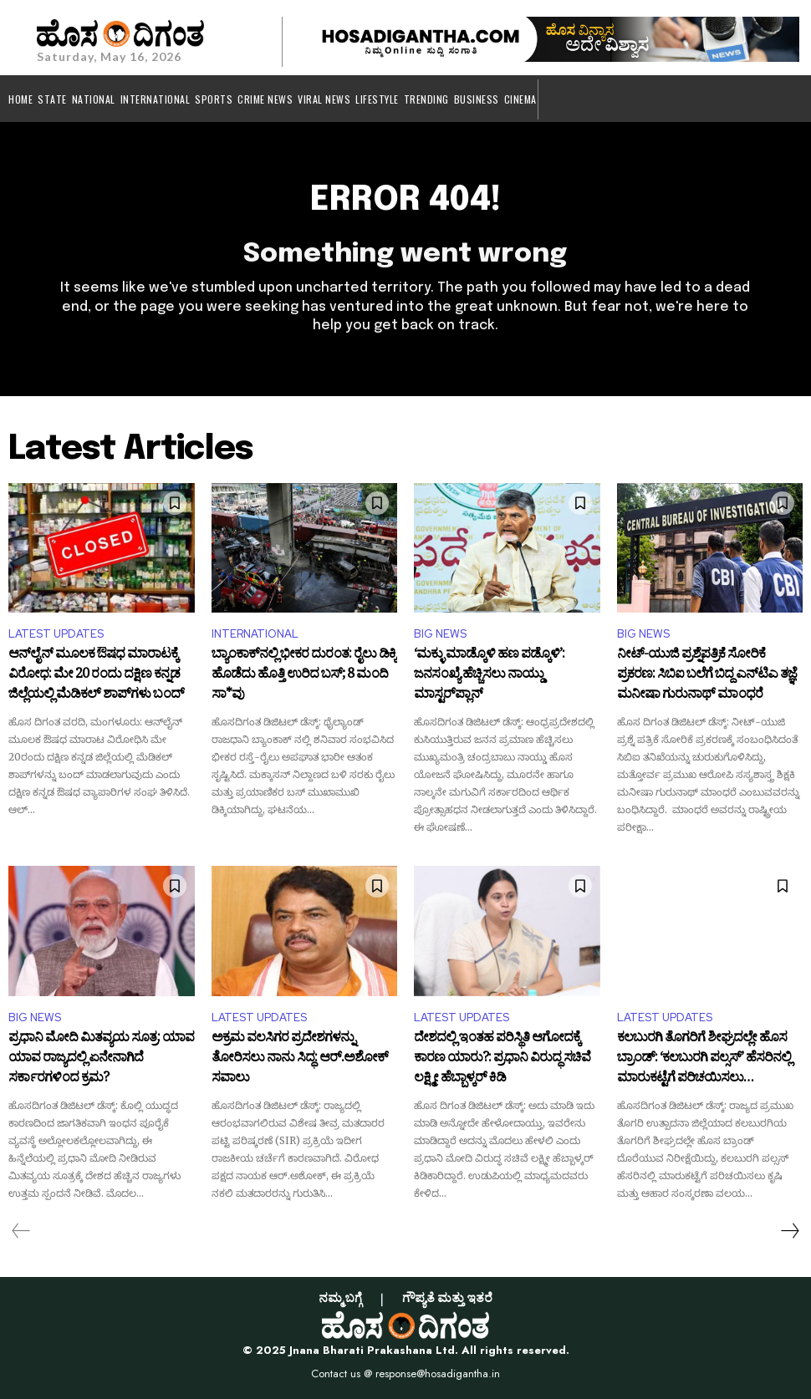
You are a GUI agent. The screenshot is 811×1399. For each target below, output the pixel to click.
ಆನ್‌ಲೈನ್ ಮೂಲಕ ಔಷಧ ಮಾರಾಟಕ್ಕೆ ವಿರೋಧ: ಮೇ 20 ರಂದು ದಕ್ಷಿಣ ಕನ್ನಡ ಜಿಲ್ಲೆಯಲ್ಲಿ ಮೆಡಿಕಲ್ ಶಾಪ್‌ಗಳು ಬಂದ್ (96, 676)
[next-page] (789, 1231)
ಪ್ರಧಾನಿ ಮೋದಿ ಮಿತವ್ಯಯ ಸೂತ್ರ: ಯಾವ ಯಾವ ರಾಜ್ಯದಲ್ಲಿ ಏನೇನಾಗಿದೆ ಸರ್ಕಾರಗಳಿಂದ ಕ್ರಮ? (101, 1059)
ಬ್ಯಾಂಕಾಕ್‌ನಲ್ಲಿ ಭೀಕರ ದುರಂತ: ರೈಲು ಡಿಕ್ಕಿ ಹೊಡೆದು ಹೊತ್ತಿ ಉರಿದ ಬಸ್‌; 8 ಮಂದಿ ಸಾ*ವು (304, 676)
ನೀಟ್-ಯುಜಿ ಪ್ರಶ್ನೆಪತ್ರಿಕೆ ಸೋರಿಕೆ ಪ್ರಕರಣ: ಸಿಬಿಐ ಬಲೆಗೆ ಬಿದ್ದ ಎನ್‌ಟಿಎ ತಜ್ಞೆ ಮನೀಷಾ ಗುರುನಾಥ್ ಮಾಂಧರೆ (707, 676)
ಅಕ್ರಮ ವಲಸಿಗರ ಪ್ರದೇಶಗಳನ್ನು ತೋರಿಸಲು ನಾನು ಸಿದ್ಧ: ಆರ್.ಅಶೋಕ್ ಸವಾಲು (300, 1059)
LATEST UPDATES (56, 634)
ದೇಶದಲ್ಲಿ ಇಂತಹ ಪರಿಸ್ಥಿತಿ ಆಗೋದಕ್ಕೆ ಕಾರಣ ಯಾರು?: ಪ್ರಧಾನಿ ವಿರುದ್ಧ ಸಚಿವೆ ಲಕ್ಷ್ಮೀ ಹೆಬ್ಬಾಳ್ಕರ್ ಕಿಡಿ (502, 1059)
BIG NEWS (440, 634)
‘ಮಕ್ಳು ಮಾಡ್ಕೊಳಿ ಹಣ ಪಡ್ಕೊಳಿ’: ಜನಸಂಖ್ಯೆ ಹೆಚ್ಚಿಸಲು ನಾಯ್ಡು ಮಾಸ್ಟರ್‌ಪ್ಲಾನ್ (489, 676)
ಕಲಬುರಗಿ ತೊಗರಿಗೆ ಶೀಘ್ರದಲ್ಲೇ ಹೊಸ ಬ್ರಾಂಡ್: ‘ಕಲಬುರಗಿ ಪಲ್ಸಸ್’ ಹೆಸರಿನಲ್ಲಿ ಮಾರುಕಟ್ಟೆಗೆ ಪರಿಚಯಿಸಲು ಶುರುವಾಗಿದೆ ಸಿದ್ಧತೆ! (704, 1059)
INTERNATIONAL (255, 634)
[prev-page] (21, 1231)
